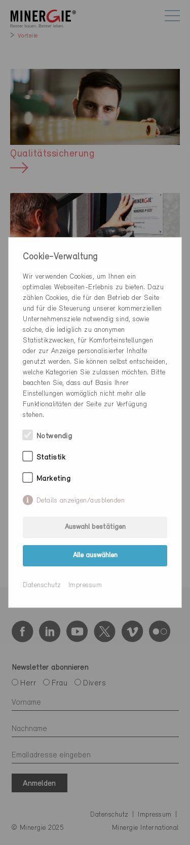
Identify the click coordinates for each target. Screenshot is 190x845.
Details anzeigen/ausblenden (80, 501)
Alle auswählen (95, 555)
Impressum (85, 585)
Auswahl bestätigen (95, 527)
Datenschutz (42, 585)
